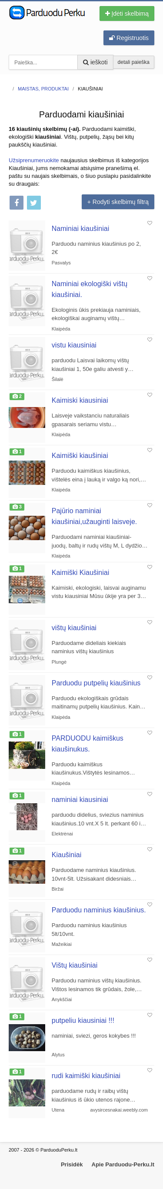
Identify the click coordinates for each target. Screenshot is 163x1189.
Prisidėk (72, 1164)
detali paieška (134, 62)
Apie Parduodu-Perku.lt (123, 1164)
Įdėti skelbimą (127, 13)
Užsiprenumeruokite (34, 160)
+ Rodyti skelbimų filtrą (118, 201)
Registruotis (129, 37)
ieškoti (95, 62)
